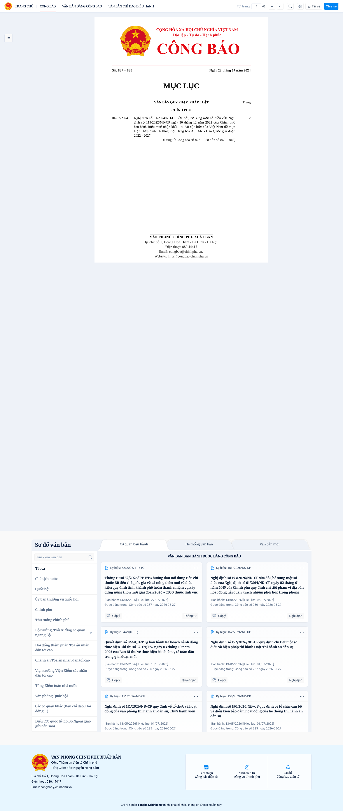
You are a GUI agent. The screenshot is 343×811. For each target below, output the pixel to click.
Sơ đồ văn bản (53, 544)
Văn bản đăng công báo (82, 6)
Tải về (313, 6)
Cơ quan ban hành (134, 544)
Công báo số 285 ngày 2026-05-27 (152, 728)
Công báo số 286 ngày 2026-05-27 (258, 605)
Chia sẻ (331, 6)
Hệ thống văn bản (199, 544)
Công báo (48, 6)
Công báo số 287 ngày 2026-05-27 (152, 605)
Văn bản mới (270, 544)
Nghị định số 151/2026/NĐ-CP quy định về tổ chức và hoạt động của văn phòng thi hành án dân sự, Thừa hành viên (151, 709)
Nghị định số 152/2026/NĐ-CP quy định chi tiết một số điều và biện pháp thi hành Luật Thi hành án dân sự (253, 644)
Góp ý (113, 616)
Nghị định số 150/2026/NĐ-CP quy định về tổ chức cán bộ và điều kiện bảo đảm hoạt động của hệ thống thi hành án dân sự (256, 711)
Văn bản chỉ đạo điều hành (131, 6)
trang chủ (24, 6)
